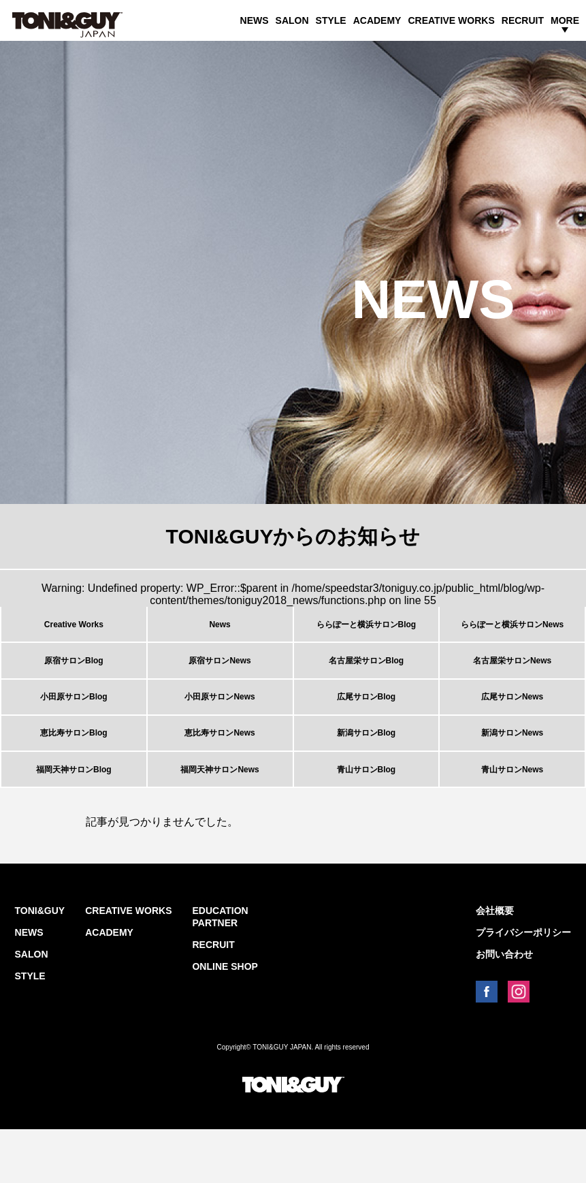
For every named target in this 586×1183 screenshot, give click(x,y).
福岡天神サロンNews (219, 817)
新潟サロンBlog (366, 770)
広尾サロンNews (512, 723)
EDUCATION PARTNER (220, 970)
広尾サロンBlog (366, 723)
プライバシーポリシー (523, 986)
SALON (292, 20)
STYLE (331, 20)
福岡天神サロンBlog (74, 817)
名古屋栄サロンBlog (366, 676)
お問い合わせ (504, 1008)
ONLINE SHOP (224, 1020)
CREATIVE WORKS (451, 20)
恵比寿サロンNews (219, 770)
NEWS (254, 20)
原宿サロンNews (219, 676)
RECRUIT (523, 20)
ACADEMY (377, 20)
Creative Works (73, 629)
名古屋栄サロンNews (512, 676)
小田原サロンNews (219, 723)
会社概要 (495, 964)
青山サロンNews (512, 817)
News (219, 629)
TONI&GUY (40, 964)
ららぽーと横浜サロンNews (512, 629)
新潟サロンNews (512, 770)
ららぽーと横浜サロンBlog (366, 629)
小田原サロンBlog (74, 723)
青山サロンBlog (366, 817)
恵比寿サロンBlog (74, 770)
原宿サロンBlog (73, 676)
